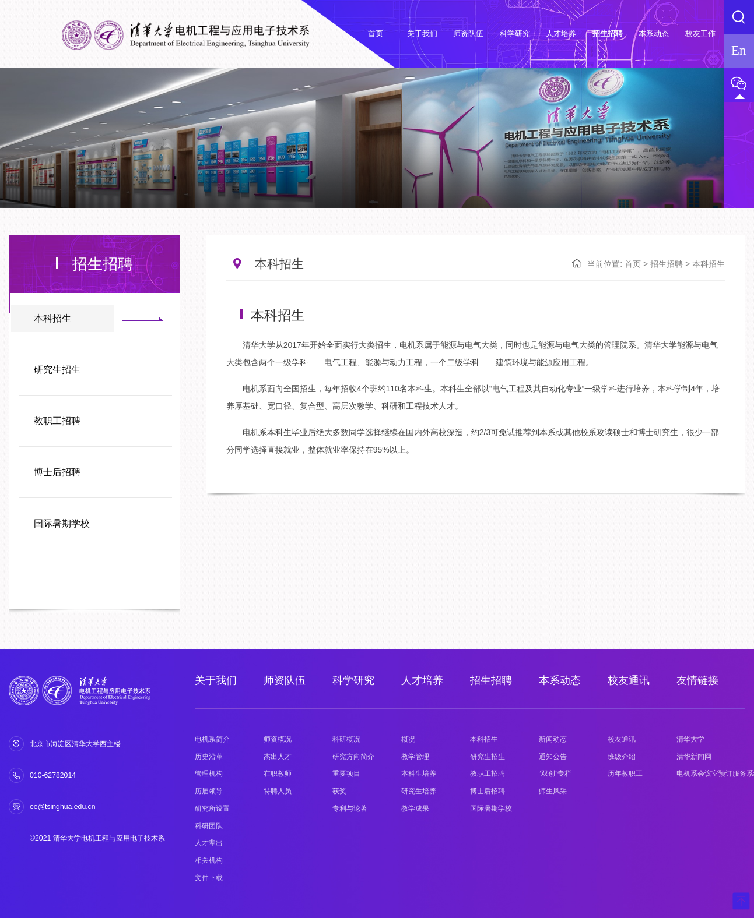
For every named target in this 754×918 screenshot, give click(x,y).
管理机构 (209, 773)
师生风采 (553, 791)
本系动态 (560, 680)
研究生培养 (418, 791)
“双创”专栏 (555, 773)
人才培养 (422, 680)
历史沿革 (209, 757)
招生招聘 (666, 264)
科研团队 (209, 826)
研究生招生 (57, 370)
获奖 (339, 791)
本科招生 (52, 318)
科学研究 (353, 680)
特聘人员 (278, 791)
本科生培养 (418, 773)
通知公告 (553, 757)
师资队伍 (285, 680)
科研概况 (346, 739)
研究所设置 (212, 808)
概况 (408, 739)
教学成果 (415, 808)
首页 (633, 264)
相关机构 (209, 860)
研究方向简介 (353, 757)
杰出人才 (278, 757)
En (738, 50)
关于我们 (216, 680)
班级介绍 (622, 757)
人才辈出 (209, 843)
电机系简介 (212, 739)
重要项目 (346, 773)
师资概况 (278, 739)
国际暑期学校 (62, 523)
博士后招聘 (57, 472)
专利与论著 (349, 808)
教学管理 (415, 757)
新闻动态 (553, 739)
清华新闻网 (693, 757)
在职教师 (278, 773)
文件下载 (209, 878)
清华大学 (690, 739)
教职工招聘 (57, 421)
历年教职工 (625, 773)
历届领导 (209, 791)
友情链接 (697, 680)
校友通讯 (629, 680)
